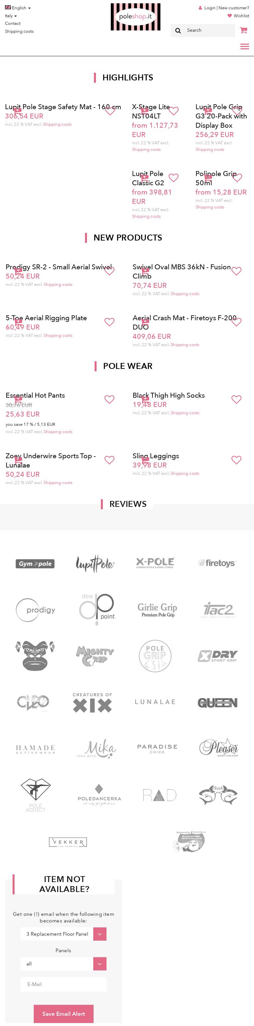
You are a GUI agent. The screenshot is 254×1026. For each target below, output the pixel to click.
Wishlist (241, 16)
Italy (11, 16)
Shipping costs (19, 31)
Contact (13, 23)
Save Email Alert (63, 1014)
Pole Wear (128, 366)
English (18, 8)
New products (128, 238)
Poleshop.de (120, 5)
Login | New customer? (226, 8)
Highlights (128, 77)
